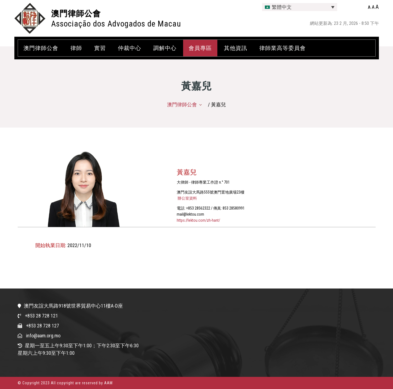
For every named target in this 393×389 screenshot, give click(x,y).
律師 (76, 48)
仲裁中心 (129, 48)
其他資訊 (235, 48)
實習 (100, 48)
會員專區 (200, 48)
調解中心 (164, 48)
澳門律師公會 (76, 13)
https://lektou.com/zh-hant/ (198, 220)
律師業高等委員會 (282, 48)
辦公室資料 (187, 198)
